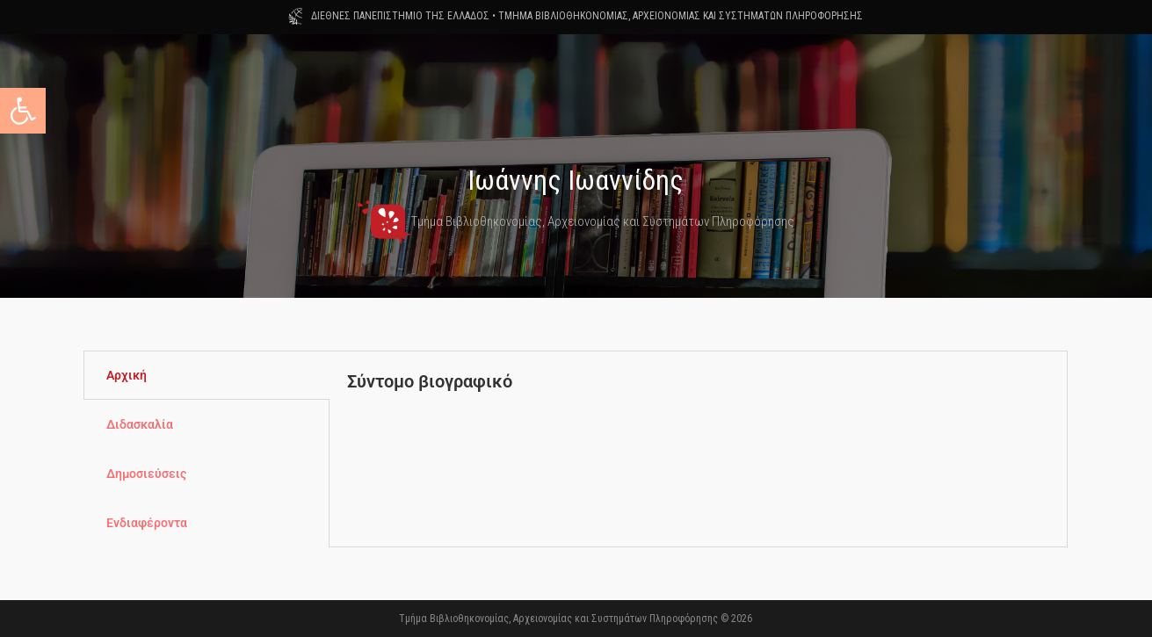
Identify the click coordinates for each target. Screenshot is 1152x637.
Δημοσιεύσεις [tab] (146, 474)
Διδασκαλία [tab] (139, 424)
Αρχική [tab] (126, 375)
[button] (23, 111)
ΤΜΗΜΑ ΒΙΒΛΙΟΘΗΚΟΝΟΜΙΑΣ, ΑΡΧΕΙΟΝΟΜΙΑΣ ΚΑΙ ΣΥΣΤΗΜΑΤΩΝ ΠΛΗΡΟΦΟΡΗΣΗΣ (680, 16)
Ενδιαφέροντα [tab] (146, 523)
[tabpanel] (698, 401)
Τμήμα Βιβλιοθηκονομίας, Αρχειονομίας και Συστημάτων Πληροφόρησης (576, 221)
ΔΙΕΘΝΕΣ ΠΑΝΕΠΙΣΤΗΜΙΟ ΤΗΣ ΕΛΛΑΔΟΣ (400, 16)
